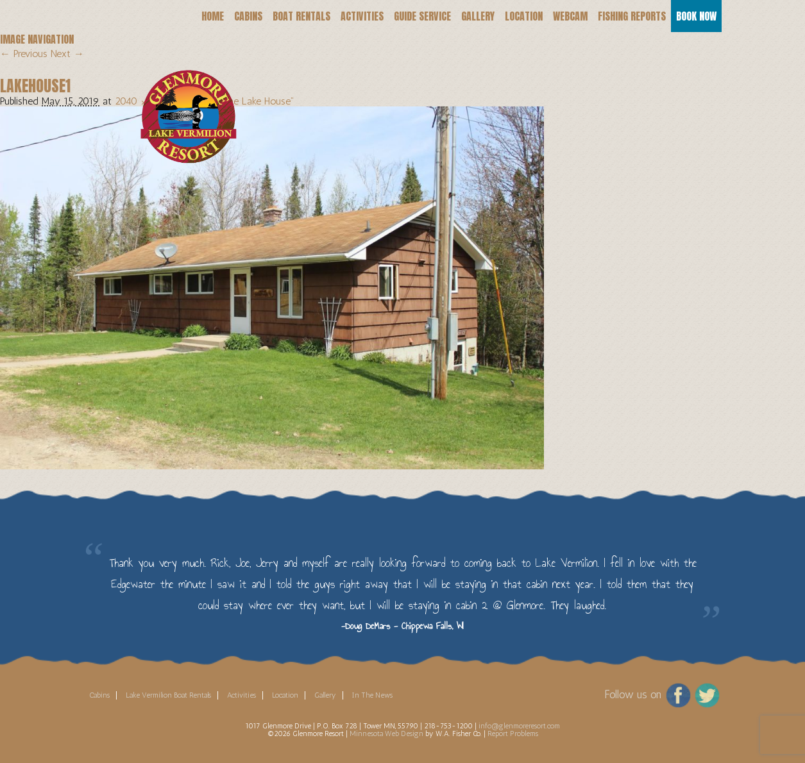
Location (524, 16)
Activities (362, 16)
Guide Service (422, 16)
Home (212, 16)
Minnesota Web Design (386, 733)
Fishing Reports (632, 16)
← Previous (23, 53)
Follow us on (632, 694)
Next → (67, 53)
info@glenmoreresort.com (519, 725)
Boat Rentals (301, 16)
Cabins (248, 16)
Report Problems (512, 733)
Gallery (478, 16)
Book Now (696, 16)
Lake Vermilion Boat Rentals (168, 695)
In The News (372, 695)
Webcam (570, 16)
